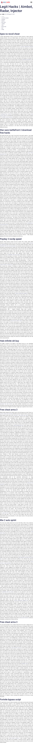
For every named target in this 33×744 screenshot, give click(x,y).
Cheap (2, 29)
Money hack (3, 26)
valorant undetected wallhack (21, 293)
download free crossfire (6, 114)
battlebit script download (7, 117)
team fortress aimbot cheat (16, 320)
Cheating (3, 19)
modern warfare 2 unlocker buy (6, 264)
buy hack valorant (24, 617)
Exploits (3, 20)
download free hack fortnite (6, 403)
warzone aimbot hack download (6, 413)
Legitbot (3, 23)
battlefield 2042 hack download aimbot (8, 246)
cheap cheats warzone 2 (14, 738)
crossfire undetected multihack (27, 46)
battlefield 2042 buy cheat (7, 591)
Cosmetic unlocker (5, 18)
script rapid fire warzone (16, 647)
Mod (2, 28)
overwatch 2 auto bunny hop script (20, 415)
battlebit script (25, 663)
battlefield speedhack (27, 59)
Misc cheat (3, 22)
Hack (2, 25)
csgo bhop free (5, 512)
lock (1, 14)
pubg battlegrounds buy (18, 425)
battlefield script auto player (14, 254)
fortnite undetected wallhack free (21, 600)
